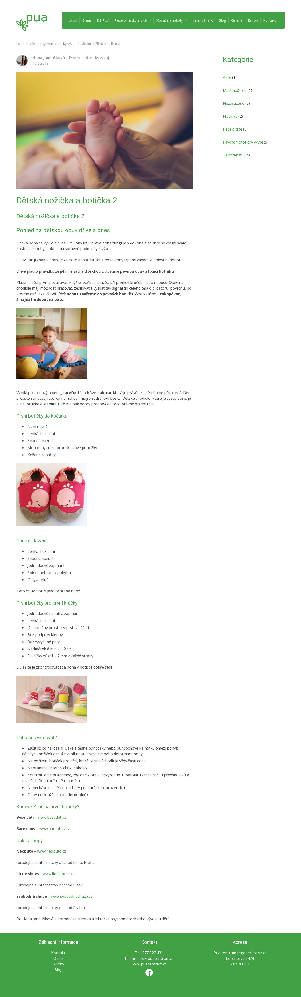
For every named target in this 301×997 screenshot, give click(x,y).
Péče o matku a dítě (131, 20)
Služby (58, 964)
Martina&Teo (235, 90)
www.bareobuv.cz (54, 828)
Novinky (230, 116)
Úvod (72, 20)
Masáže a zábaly (169, 20)
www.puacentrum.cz (149, 964)
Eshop (253, 20)
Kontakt (269, 20)
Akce (227, 77)
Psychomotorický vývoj (243, 142)
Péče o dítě (232, 129)
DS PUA (103, 20)
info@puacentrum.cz (155, 958)
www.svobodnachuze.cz (71, 896)
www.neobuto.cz (51, 851)
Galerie (237, 20)
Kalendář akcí (203, 20)
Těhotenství (233, 155)
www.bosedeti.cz (52, 817)
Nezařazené (233, 103)
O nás (87, 20)
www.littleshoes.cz (59, 873)
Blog (222, 20)
